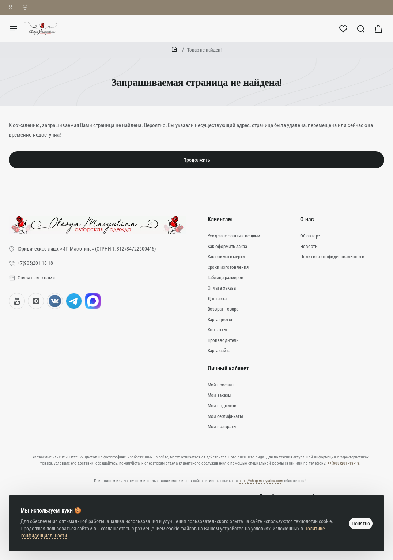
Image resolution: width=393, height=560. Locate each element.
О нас (307, 219)
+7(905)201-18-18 (343, 463)
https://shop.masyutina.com (261, 480)
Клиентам (220, 219)
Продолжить (196, 160)
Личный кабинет (228, 368)
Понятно (361, 523)
